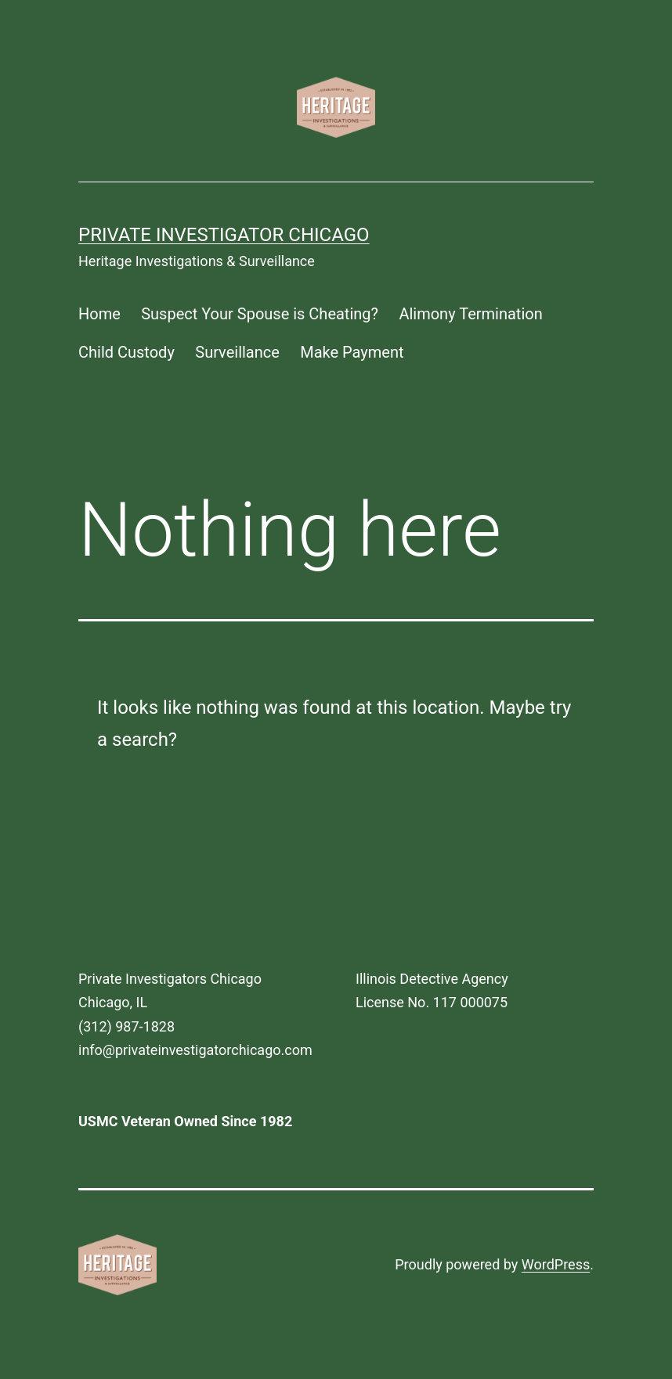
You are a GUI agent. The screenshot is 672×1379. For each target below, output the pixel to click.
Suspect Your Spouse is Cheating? (259, 313)
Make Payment (351, 352)
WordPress (556, 1264)
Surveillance (237, 352)
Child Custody (126, 352)
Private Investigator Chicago (224, 235)
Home (99, 313)
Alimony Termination (470, 313)
